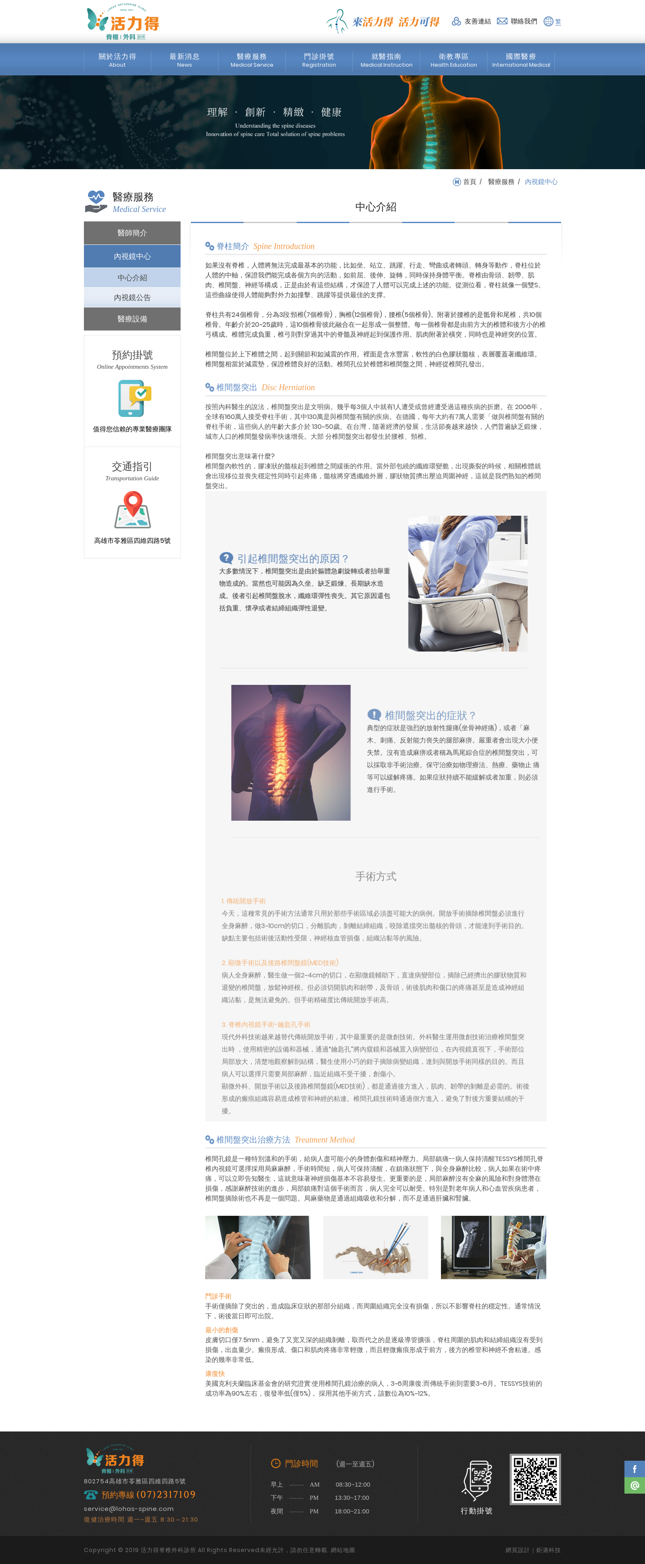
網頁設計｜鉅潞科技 (533, 1550)
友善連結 (478, 21)
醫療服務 (501, 181)
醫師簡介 (132, 233)
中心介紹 (132, 277)
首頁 (469, 181)
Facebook (634, 1469)
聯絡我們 (524, 21)
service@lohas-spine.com (129, 1508)
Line (634, 1485)
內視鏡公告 (132, 297)
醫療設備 (132, 319)
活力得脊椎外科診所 (123, 21)
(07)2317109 (166, 1495)
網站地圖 (343, 1550)
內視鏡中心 (132, 256)
